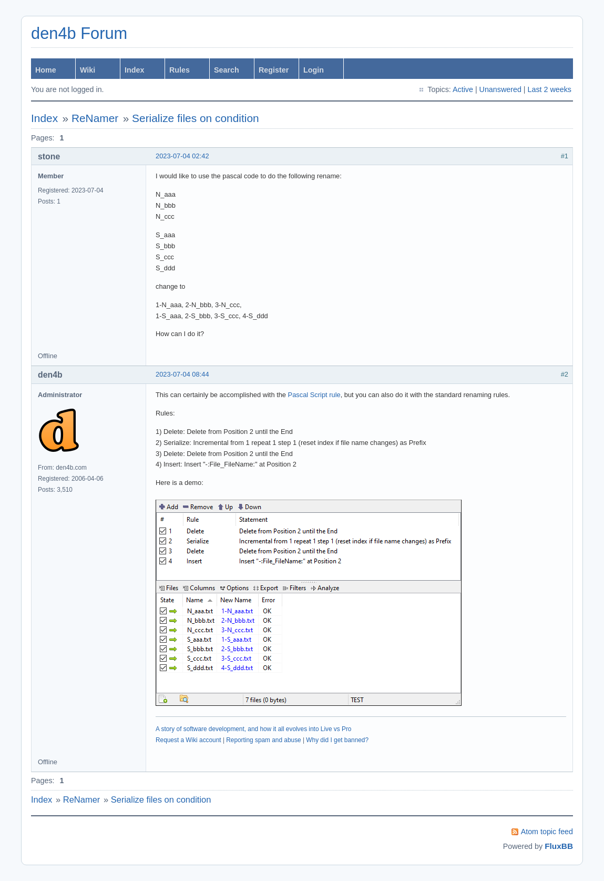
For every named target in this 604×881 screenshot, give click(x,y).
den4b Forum (79, 33)
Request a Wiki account (188, 740)
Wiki (87, 70)
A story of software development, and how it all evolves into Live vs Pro (253, 729)
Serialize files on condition (195, 118)
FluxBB (559, 846)
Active (463, 89)
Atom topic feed (547, 831)
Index (134, 70)
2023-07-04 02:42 (182, 156)
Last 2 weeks (549, 89)
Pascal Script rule (314, 395)
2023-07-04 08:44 (182, 374)
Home (45, 70)
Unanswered (500, 89)
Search (226, 70)
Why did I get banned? (337, 740)
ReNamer (94, 118)
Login (313, 70)
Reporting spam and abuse (263, 740)
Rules (179, 70)
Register (274, 70)
